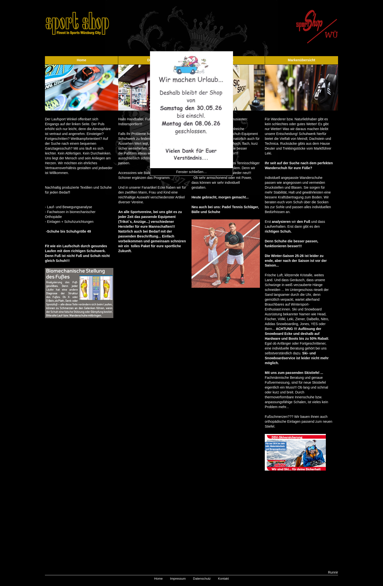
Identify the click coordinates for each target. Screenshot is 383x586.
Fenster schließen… (191, 172)
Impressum (178, 578)
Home (81, 60)
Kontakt (223, 578)
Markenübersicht (301, 60)
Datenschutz (202, 578)
